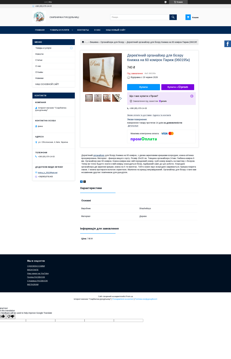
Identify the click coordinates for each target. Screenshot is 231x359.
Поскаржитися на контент (122, 299)
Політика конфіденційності (146, 299)
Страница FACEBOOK (37, 281)
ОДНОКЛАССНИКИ (36, 266)
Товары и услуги (59, 30)
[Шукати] (173, 17)
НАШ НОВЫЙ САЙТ (116, 30)
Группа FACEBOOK (36, 277)
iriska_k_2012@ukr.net (47, 172)
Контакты (83, 30)
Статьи (38, 60)
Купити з (178, 87)
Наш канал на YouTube (38, 273)
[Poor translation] (10, 316)
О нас (97, 30)
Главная (39, 30)
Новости (39, 54)
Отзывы (39, 72)
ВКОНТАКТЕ (32, 270)
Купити (144, 87)
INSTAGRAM (32, 284)
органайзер (98, 155)
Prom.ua (129, 296)
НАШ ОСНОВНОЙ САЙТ (47, 84)
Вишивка (94, 42)
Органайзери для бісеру (112, 42)
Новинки (39, 78)
